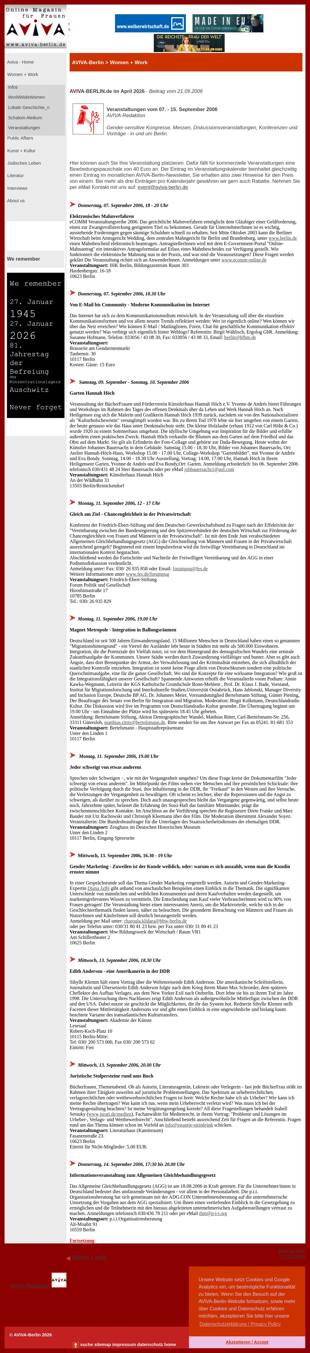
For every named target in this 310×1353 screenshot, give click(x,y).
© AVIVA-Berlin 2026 (30, 1334)
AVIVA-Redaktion (38, 1286)
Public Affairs (19, 138)
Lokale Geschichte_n (28, 107)
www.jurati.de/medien (109, 1114)
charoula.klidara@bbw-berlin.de (155, 920)
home (170, 1344)
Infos (12, 87)
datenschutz (150, 1344)
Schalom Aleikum (24, 117)
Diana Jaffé (98, 888)
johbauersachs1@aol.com (209, 469)
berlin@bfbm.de (240, 337)
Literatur (15, 175)
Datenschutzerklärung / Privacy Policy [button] (240, 1324)
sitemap (102, 1344)
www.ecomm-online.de (244, 259)
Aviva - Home (20, 62)
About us (15, 200)
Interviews (17, 188)
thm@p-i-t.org (213, 1213)
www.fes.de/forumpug (147, 574)
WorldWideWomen (26, 97)
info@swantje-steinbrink (189, 1125)
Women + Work (22, 74)
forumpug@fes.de (190, 568)
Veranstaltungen (23, 127)
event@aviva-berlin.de (163, 187)
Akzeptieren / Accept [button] (247, 1342)
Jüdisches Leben (23, 163)
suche (86, 1344)
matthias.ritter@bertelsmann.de (134, 722)
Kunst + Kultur (20, 150)
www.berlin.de (283, 238)
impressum (124, 1344)
